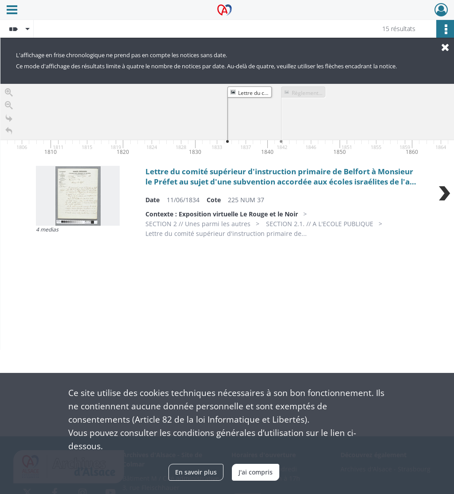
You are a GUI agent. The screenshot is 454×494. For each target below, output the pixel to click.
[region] (227, 217)
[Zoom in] (8, 94)
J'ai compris (256, 472)
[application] (227, 120)
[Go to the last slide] (8, 120)
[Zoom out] (8, 107)
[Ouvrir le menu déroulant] (12, 10)
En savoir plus (196, 472)
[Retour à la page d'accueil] (8, 132)
